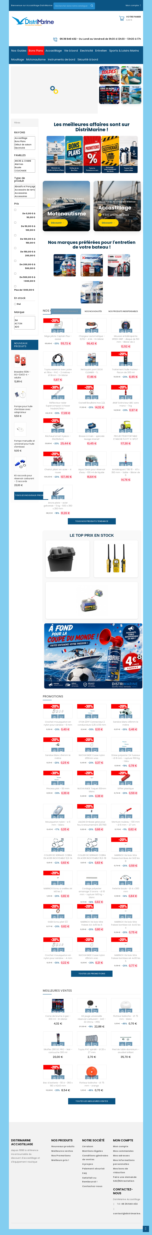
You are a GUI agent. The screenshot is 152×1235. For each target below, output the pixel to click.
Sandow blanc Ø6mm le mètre (125, 729)
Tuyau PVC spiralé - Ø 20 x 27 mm (92, 1057)
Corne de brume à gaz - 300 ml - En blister (58, 1023)
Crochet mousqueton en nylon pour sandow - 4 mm (58, 963)
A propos (87, 1169)
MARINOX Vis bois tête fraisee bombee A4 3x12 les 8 (126, 864)
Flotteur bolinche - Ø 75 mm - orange (91, 1090)
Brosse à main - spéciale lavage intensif (91, 443)
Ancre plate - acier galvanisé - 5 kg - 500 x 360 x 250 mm (58, 511)
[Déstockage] (111, 154)
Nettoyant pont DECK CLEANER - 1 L (92, 377)
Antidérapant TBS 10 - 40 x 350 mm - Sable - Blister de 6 (125, 478)
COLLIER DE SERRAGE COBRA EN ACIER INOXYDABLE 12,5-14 (58, 863)
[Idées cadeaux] (128, 154)
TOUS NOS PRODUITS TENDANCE (91, 527)
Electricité (24, 148)
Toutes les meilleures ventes (92, 1107)
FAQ (84, 1179)
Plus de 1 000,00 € (24, 289)
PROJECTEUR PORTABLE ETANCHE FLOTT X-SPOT (125, 443)
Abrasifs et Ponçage (24, 186)
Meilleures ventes (62, 1156)
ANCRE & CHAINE (24, 161)
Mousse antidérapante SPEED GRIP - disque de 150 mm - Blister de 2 (125, 345)
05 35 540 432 (68, 39)
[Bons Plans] (74, 154)
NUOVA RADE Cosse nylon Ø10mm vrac (92, 763)
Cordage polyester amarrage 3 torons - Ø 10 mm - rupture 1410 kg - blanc (92, 899)
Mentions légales (92, 1156)
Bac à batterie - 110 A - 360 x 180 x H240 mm (58, 1090)
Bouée (24, 167)
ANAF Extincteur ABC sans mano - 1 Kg (126, 410)
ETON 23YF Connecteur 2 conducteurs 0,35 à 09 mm (92, 729)
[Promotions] (92, 154)
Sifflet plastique (126, 794)
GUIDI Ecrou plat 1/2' (58, 927)
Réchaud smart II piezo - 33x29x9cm (58, 443)
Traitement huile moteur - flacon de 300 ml (126, 377)
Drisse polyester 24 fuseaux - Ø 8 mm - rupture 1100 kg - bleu (125, 764)
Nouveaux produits (63, 1152)
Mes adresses (121, 1161)
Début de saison (24, 144)
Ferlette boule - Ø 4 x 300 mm (125, 896)
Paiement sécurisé (93, 1174)
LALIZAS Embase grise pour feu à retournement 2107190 (91, 829)
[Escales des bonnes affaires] (55, 154)
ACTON (24, 323)
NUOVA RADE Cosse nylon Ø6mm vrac (92, 963)
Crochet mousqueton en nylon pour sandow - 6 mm (58, 729)
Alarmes (24, 164)
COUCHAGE (24, 170)
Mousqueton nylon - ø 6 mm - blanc (57, 829)
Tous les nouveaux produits (31, 495)
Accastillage (24, 138)
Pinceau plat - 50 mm (57, 794)
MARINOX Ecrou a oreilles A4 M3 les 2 (58, 896)
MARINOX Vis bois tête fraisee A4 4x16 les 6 (92, 929)
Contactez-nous (92, 1192)
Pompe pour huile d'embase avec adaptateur (23, 409)
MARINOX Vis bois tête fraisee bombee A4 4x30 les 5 (125, 964)
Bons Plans (24, 141)
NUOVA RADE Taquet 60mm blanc (91, 796)
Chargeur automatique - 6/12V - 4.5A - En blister (92, 343)
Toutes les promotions (92, 979)
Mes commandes (123, 1156)
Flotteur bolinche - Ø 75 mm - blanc (125, 1023)
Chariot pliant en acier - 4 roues (57, 477)
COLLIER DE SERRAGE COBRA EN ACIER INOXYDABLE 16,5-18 (91, 863)
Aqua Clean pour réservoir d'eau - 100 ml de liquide (91, 477)
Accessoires (24, 193)
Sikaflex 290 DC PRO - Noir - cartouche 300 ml (58, 1057)
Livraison (87, 1152)
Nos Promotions (61, 1161)
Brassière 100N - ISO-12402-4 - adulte (22, 374)
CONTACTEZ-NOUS (123, 1197)
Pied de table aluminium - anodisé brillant (125, 1057)
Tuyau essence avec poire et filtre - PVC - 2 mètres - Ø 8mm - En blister (58, 378)
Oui (19, 303)
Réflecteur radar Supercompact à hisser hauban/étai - (58, 411)
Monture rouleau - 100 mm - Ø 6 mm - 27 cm (126, 829)
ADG (24, 327)
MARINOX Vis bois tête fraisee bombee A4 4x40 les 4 (125, 930)
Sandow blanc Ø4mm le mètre (58, 763)
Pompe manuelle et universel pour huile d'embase (24, 443)
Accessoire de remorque (24, 190)
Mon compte (120, 1152)
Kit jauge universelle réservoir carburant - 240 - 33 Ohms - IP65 (92, 1025)
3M (24, 320)
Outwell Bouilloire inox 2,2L (92, 408)
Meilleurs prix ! (60, 1166)
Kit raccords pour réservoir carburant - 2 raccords (24, 478)
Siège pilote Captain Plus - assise (58, 343)
